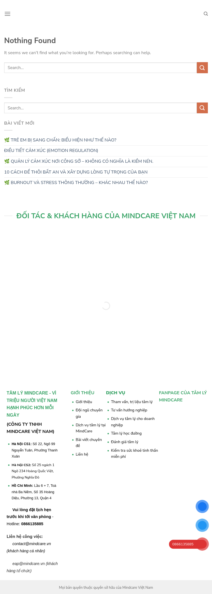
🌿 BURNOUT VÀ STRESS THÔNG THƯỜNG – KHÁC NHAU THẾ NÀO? (76, 183)
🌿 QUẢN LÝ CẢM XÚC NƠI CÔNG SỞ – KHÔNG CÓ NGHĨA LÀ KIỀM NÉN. (78, 161)
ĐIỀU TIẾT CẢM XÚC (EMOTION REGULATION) (51, 151)
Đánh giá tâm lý (124, 442)
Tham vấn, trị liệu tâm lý (132, 401)
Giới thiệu (84, 401)
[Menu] (7, 13)
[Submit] (202, 67)
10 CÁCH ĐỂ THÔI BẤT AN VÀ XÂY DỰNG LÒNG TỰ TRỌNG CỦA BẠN (76, 172)
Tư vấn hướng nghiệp (129, 410)
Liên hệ (82, 454)
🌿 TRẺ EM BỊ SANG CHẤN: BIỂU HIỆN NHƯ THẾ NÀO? (60, 140)
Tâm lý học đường (126, 433)
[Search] (206, 14)
